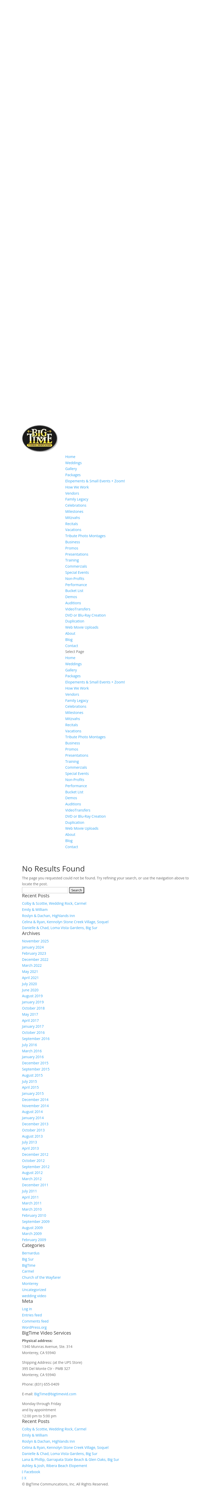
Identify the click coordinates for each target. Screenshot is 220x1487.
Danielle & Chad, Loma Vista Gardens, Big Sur (59, 927)
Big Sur (28, 1259)
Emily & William (35, 909)
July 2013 (29, 1142)
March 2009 (32, 1233)
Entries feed (32, 1315)
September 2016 (36, 1038)
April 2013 (30, 1148)
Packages (73, 474)
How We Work (77, 487)
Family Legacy (76, 499)
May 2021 (30, 971)
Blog (69, 639)
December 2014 (35, 1099)
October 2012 (33, 1160)
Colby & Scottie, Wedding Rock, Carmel (54, 903)
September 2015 (36, 1069)
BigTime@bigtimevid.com (55, 1393)
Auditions (73, 602)
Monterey (30, 1283)
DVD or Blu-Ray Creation (85, 615)
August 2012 (32, 1172)
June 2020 (30, 989)
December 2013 (35, 1123)
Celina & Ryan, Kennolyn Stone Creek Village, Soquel (65, 921)
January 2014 (33, 1117)
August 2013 (32, 1136)
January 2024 (33, 947)
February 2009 (34, 1239)
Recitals (71, 523)
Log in (27, 1308)
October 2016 (33, 1032)
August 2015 (32, 1075)
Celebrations (75, 505)
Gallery (71, 468)
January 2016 (33, 1056)
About (70, 633)
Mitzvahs (72, 517)
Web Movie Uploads (81, 627)
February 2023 (34, 953)
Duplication (74, 621)
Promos (71, 548)
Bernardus (31, 1253)
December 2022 (35, 959)
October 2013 (33, 1130)
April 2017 (30, 1020)
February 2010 (34, 1215)
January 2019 (33, 1002)
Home (70, 456)
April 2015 (30, 1087)
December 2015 (35, 1062)
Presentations (76, 554)
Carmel (28, 1271)
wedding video (34, 1295)
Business (72, 541)
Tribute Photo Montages (85, 535)
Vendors (72, 493)
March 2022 (32, 965)
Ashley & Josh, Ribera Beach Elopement (54, 1465)
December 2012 (35, 1154)
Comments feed (35, 1321)
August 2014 (32, 1111)
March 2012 (32, 1178)
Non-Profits (74, 578)
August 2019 (32, 995)
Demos (71, 596)
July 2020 (29, 983)
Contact (71, 645)
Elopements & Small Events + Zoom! (95, 481)
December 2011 (35, 1184)
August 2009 (32, 1227)
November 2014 (35, 1105)
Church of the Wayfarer (41, 1277)
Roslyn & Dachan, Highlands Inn (48, 915)
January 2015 (33, 1093)
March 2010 (32, 1209)
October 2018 (33, 1008)
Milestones (74, 511)
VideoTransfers (77, 609)
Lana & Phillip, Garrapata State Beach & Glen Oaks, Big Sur (70, 1459)
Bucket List (74, 590)
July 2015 (29, 1081)
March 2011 (32, 1203)
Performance (76, 584)
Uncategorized (34, 1289)
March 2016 (32, 1050)
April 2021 (30, 977)
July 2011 (29, 1191)
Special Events (77, 572)
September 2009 (36, 1221)
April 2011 (30, 1197)
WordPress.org (34, 1327)
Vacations (73, 529)
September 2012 (36, 1166)
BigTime (28, 1265)
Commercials (76, 566)
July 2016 (29, 1044)
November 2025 (35, 941)
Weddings (73, 462)
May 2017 (30, 1014)
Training (72, 560)
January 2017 (33, 1026)
